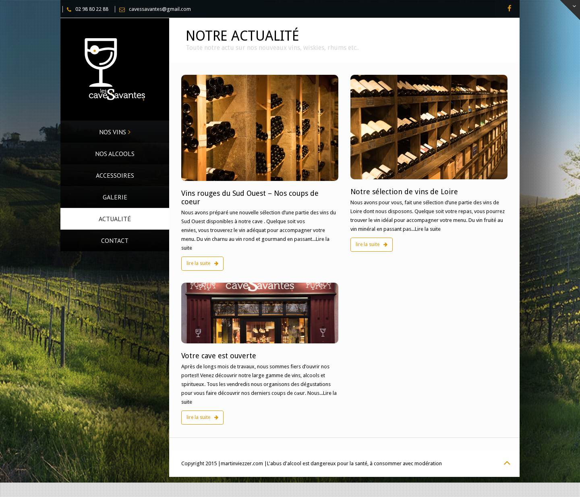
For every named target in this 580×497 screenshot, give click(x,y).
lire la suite (202, 263)
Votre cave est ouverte (218, 355)
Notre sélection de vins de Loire (404, 191)
